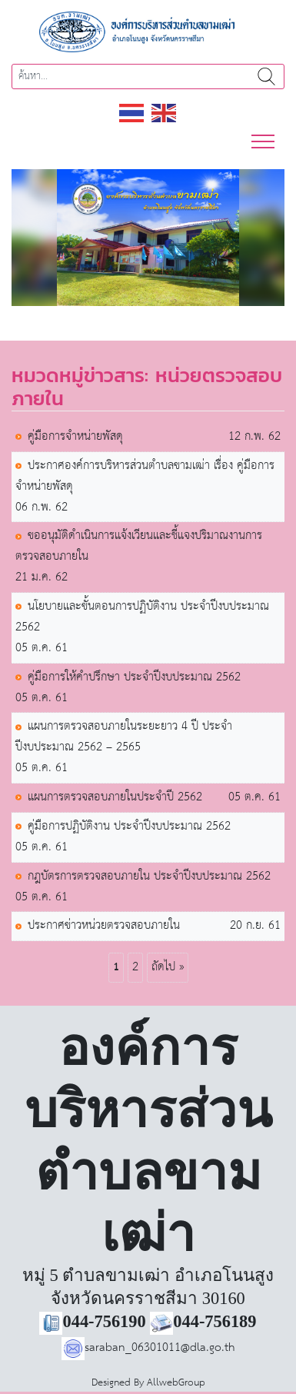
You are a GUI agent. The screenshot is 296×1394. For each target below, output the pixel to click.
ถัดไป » (167, 967)
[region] (148, 237)
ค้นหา (266, 76)
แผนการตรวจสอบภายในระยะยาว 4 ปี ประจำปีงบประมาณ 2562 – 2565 (123, 737)
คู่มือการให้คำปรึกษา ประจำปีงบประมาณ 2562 (134, 677)
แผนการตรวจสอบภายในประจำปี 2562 (115, 797)
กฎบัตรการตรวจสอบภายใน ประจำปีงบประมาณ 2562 (149, 877)
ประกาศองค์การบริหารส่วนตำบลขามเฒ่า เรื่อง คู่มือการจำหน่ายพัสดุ (144, 476)
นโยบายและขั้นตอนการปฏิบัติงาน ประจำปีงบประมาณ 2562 (142, 617)
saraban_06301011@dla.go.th (148, 1347)
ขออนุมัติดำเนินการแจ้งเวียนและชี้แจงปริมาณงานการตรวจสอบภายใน (138, 546)
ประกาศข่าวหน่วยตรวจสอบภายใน (104, 926)
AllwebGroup (176, 1382)
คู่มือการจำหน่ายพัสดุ (75, 437)
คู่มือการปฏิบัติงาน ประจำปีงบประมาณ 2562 (129, 827)
